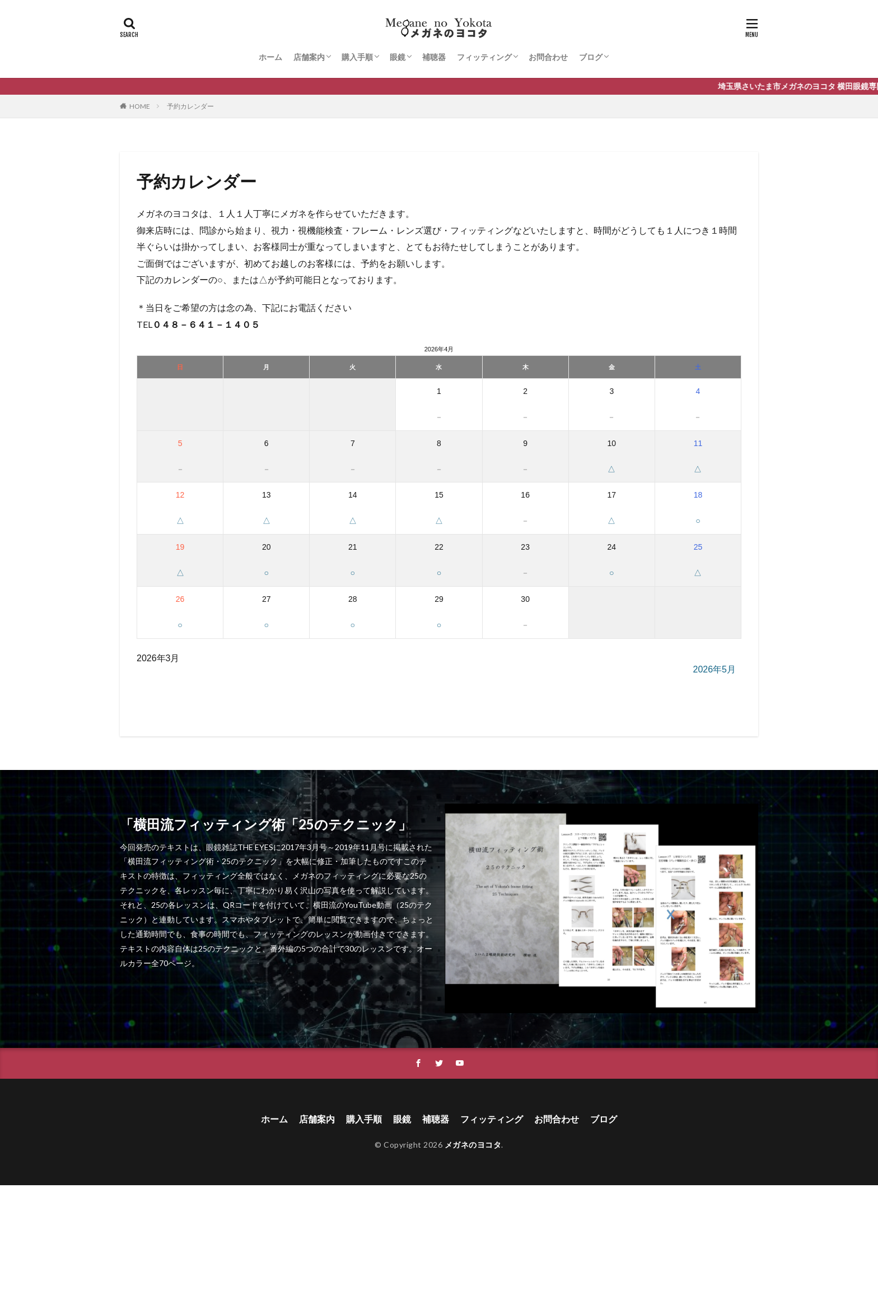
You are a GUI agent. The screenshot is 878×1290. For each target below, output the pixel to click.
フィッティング (484, 57)
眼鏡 (397, 57)
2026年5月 (714, 669)
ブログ (591, 57)
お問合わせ (548, 57)
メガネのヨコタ (473, 1144)
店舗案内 (309, 57)
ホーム (270, 57)
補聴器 (434, 57)
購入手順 (357, 57)
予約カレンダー (190, 106)
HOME (139, 106)
